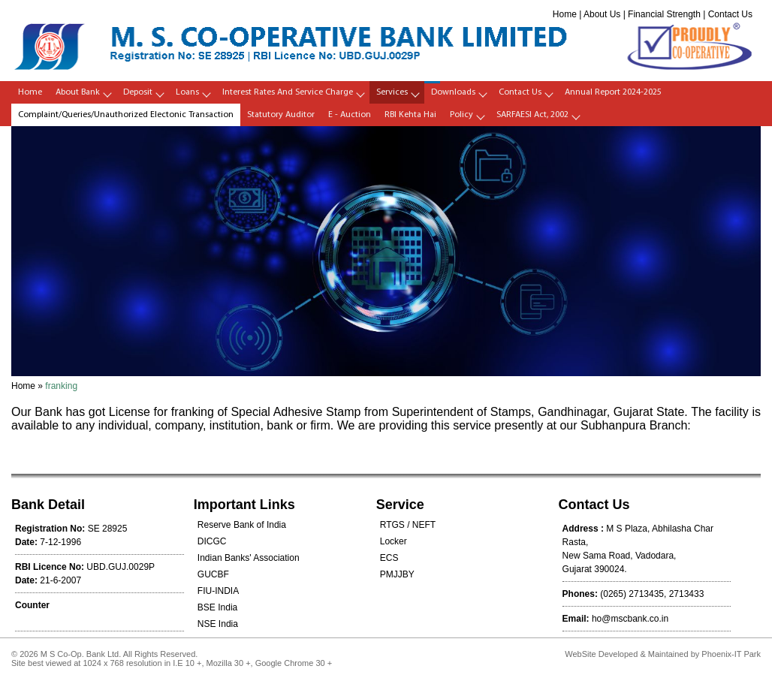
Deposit (137, 92)
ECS (389, 558)
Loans (187, 92)
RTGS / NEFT (408, 525)
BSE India (217, 607)
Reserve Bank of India (242, 525)
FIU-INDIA (218, 591)
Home (565, 14)
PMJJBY (397, 574)
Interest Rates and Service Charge (287, 92)
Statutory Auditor (281, 114)
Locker (393, 541)
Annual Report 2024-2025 (613, 92)
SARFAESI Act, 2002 (532, 114)
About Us (602, 14)
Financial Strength (664, 14)
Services (392, 92)
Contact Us (730, 14)
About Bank (78, 92)
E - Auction (349, 114)
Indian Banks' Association (249, 558)
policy (461, 114)
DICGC (212, 541)
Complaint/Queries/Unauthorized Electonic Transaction (126, 114)
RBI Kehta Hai (410, 114)
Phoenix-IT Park (731, 653)
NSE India (218, 624)
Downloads (453, 92)
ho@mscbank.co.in (630, 618)
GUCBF (213, 574)
